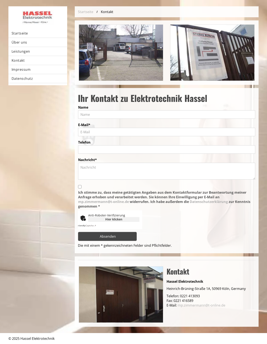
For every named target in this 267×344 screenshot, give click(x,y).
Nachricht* (87, 159)
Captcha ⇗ (86, 225)
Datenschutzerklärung (209, 201)
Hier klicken (113, 219)
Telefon (84, 142)
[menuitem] (37, 33)
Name (83, 107)
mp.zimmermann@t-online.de (103, 201)
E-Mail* (84, 125)
